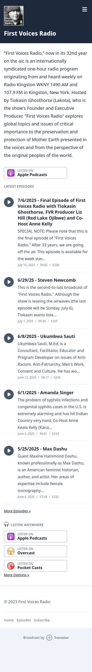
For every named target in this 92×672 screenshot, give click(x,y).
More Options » (16, 575)
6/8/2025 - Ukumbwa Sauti (46, 336)
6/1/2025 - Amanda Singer (46, 392)
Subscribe (42, 620)
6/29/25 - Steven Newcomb (47, 280)
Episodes (24, 620)
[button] (9, 202)
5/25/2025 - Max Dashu (42, 449)
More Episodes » (17, 511)
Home (9, 620)
